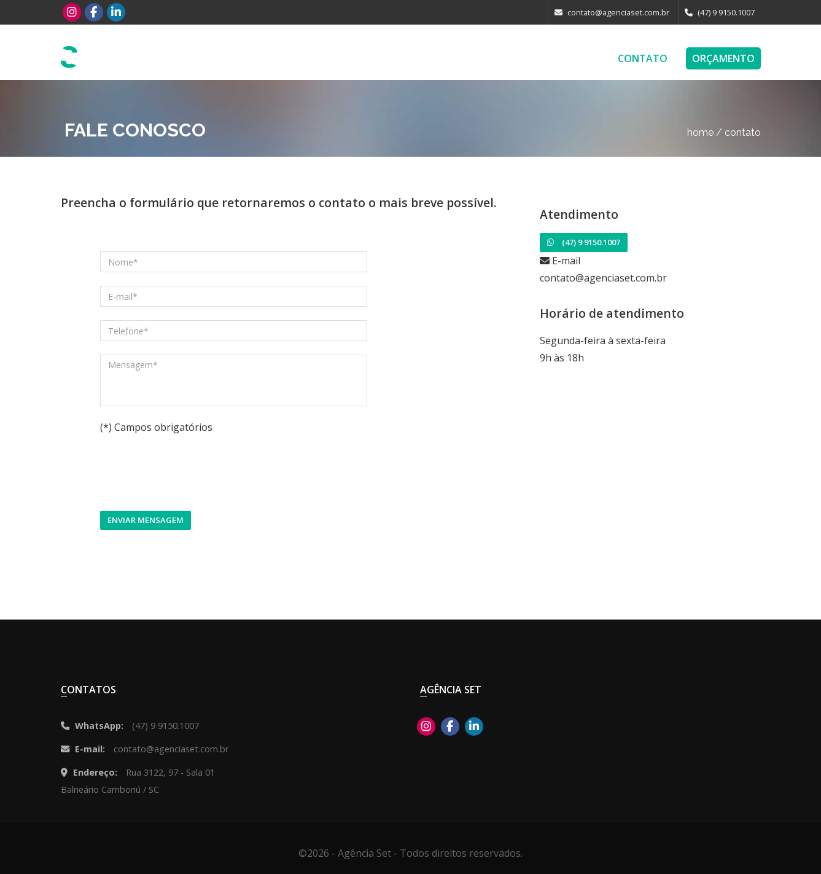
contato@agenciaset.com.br (611, 12)
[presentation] (193, 473)
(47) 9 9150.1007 (720, 12)
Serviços (397, 58)
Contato (642, 58)
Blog (525, 58)
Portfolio (465, 58)
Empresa (577, 58)
